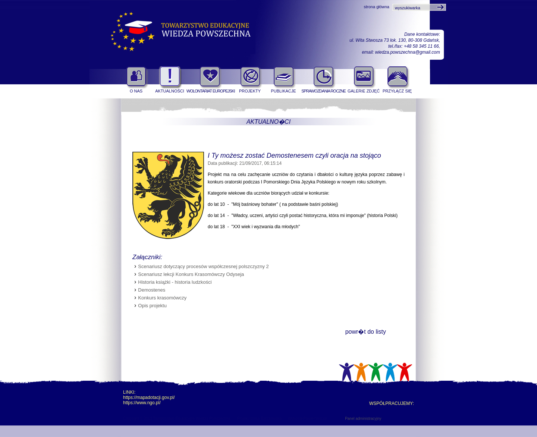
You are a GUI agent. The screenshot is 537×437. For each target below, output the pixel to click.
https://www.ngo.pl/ (142, 402)
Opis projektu (152, 305)
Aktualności (169, 91)
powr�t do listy (365, 331)
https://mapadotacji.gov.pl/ (149, 397)
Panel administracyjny (363, 418)
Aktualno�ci (268, 122)
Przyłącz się (397, 91)
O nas (136, 91)
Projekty (250, 91)
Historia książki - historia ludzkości (174, 282)
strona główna (377, 6)
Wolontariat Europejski (209, 91)
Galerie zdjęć (364, 91)
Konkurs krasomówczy (162, 298)
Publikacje (283, 91)
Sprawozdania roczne (323, 91)
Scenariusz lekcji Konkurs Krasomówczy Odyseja (191, 274)
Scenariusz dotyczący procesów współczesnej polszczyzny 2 (203, 266)
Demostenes (151, 290)
